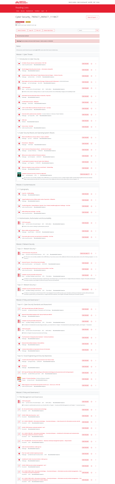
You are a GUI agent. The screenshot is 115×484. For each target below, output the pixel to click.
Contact (97, 2)
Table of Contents (21, 30)
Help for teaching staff (82, 2)
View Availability (84, 174)
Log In (42, 11)
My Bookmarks (29, 11)
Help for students (73, 2)
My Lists (23, 11)
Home (17, 11)
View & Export (92, 17)
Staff (94, 2)
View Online (85, 63)
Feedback (37, 11)
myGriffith (90, 2)
